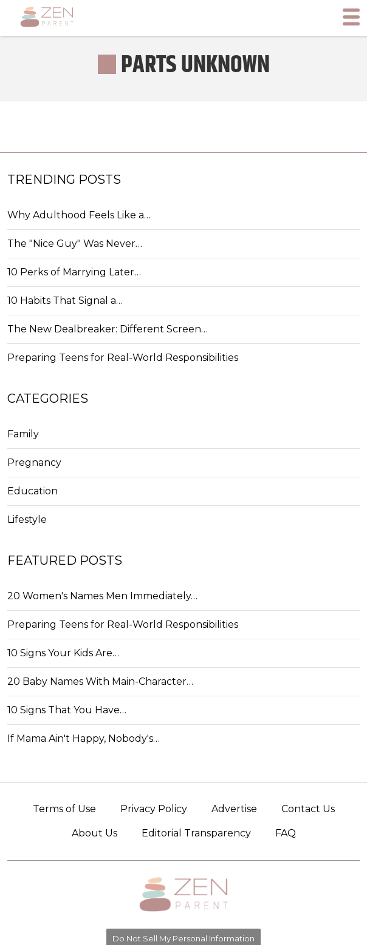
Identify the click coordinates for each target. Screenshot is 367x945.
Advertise (234, 809)
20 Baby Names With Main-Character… (100, 681)
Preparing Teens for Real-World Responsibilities (122, 357)
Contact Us (308, 809)
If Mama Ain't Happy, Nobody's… (83, 738)
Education (32, 491)
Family (23, 434)
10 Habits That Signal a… (65, 300)
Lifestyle (27, 519)
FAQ (285, 833)
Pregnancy (34, 462)
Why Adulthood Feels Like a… (79, 215)
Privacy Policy (153, 809)
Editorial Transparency (196, 833)
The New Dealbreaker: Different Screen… (107, 329)
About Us (94, 833)
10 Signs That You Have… (66, 710)
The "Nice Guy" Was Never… (74, 243)
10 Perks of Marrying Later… (74, 272)
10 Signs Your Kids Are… (63, 653)
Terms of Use (64, 809)
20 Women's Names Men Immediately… (102, 596)
